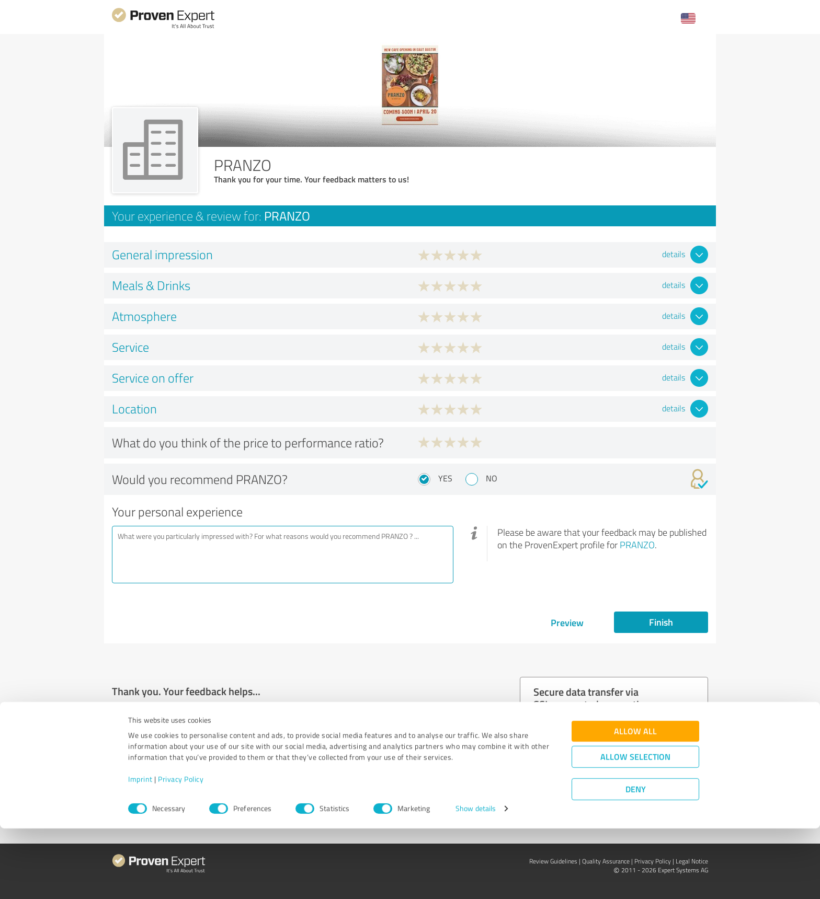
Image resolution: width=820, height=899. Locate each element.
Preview (567, 622)
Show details (475, 879)
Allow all (635, 802)
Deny (635, 860)
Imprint (140, 850)
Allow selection (635, 828)
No (491, 478)
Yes (445, 478)
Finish (661, 622)
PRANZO (637, 544)
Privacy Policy (180, 850)
